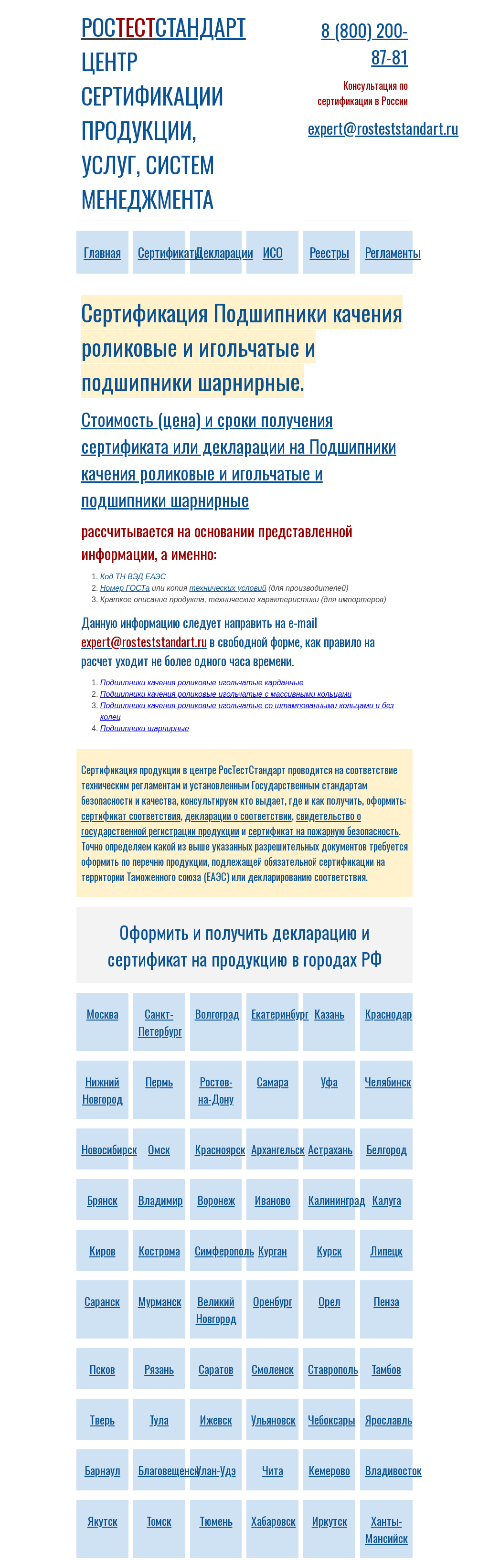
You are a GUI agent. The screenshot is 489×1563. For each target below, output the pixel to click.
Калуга (386, 1199)
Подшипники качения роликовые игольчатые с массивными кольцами (225, 694)
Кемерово (329, 1469)
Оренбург (272, 1300)
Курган (272, 1250)
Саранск (102, 1300)
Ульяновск (273, 1419)
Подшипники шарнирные (144, 728)
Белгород (386, 1149)
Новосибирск (109, 1149)
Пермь (159, 1081)
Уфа (329, 1081)
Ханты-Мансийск (386, 1529)
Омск (159, 1149)
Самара (272, 1081)
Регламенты (393, 252)
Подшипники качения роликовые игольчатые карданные (202, 683)
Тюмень (216, 1520)
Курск (329, 1250)
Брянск (102, 1199)
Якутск (102, 1520)
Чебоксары (331, 1419)
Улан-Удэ (216, 1469)
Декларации (224, 252)
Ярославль (388, 1419)
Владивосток (393, 1469)
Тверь (102, 1419)
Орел (329, 1300)
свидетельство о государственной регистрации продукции (221, 823)
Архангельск (278, 1149)
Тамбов (386, 1368)
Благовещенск (168, 1469)
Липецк (386, 1250)
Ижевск (216, 1419)
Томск (159, 1520)
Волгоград (217, 1013)
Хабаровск (273, 1520)
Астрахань (330, 1149)
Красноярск (220, 1149)
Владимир (160, 1199)
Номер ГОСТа (125, 588)
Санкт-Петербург (160, 1022)
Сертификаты (170, 252)
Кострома (159, 1250)
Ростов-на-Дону (216, 1090)
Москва (102, 1013)
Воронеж (216, 1199)
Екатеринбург (279, 1013)
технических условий (227, 588)
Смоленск (273, 1368)
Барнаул (102, 1469)
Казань (329, 1013)
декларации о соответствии (238, 815)
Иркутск (329, 1520)
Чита (272, 1469)
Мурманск (159, 1300)
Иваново (272, 1199)
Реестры (329, 252)
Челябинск (388, 1081)
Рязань (159, 1368)
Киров (102, 1250)
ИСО (273, 252)
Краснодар (388, 1013)
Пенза (386, 1300)
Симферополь (224, 1250)
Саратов (216, 1368)
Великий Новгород (216, 1309)
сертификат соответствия (131, 815)
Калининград (336, 1199)
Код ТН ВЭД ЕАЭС (133, 577)
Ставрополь (333, 1368)
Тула (159, 1419)
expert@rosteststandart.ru (383, 128)
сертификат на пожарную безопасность (323, 830)
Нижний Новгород (102, 1090)
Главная (102, 252)
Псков (102, 1368)
